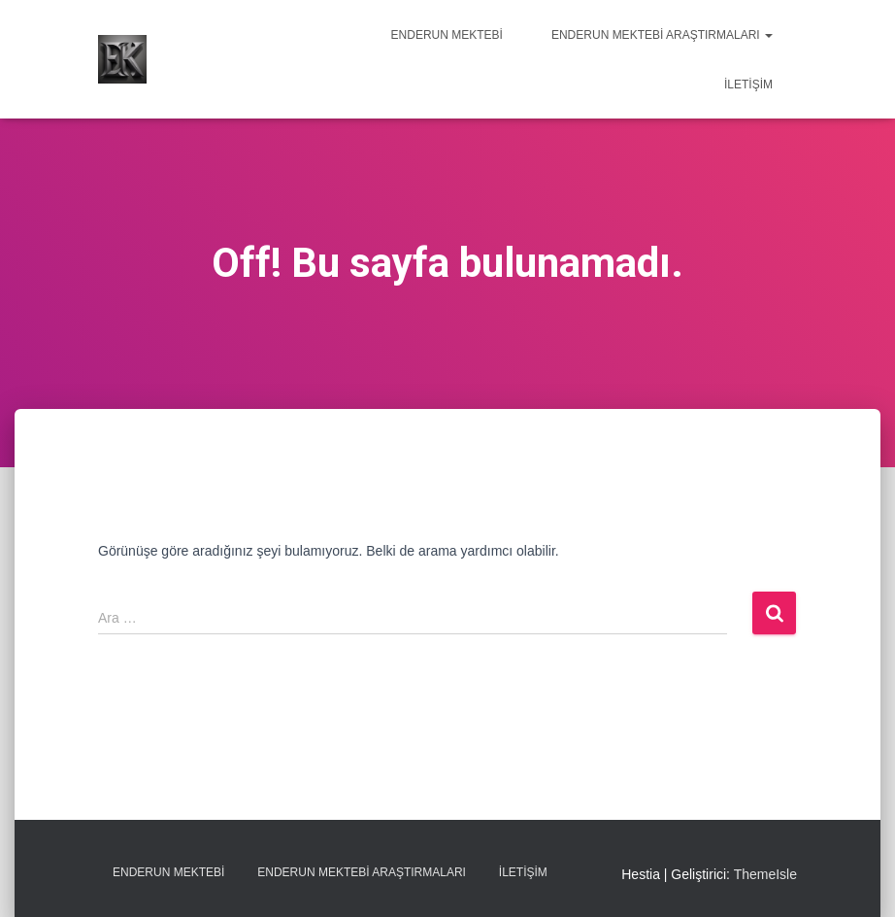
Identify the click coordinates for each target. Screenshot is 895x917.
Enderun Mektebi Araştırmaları (662, 35)
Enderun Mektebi (447, 35)
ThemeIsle (765, 874)
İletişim (748, 84)
